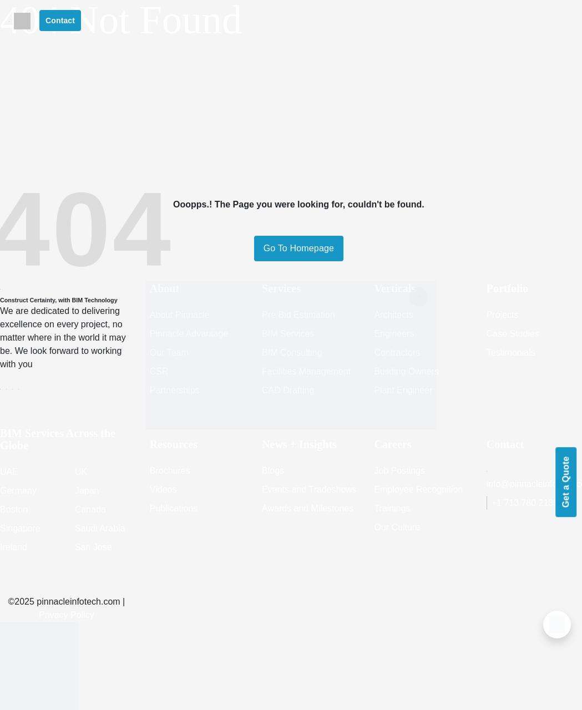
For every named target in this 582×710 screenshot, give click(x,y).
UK (81, 471)
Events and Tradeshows (309, 489)
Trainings (392, 508)
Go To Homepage (299, 248)
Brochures (170, 470)
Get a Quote (565, 482)
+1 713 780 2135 (523, 503)
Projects (503, 315)
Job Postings (399, 470)
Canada (90, 509)
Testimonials (511, 352)
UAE (9, 471)
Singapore (20, 528)
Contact (60, 20)
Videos (163, 489)
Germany (18, 490)
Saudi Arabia (100, 528)
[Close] (419, 297)
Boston (14, 509)
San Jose (93, 547)
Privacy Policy (66, 615)
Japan (87, 490)
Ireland (13, 547)
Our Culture (397, 527)
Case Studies (513, 333)
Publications (174, 508)
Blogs (273, 470)
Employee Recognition (418, 489)
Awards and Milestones (307, 508)
